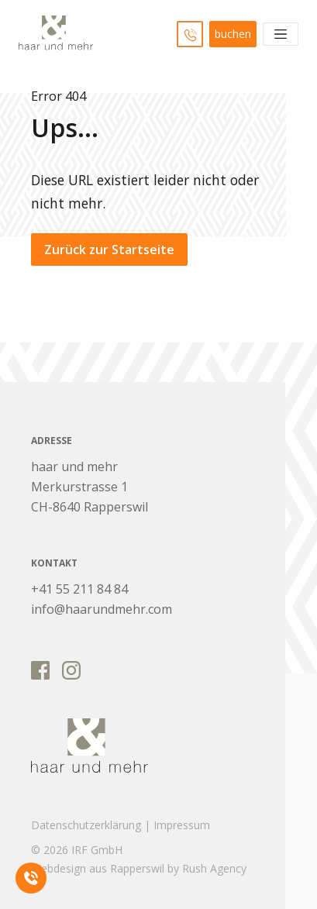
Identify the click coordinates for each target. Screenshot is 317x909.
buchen (233, 33)
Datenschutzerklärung (86, 825)
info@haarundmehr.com (101, 609)
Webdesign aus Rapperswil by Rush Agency (138, 868)
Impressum (181, 825)
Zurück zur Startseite (109, 249)
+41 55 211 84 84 (79, 588)
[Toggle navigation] (280, 34)
